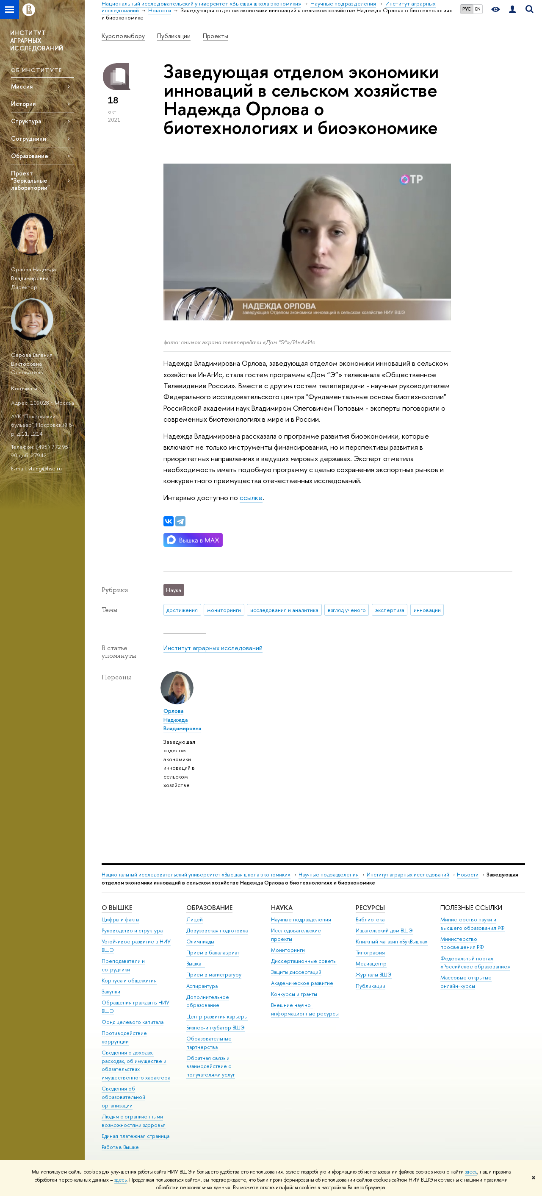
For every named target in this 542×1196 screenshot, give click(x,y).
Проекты (215, 36)
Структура (26, 121)
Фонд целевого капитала (132, 1022)
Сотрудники (28, 138)
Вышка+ (195, 963)
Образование (29, 156)
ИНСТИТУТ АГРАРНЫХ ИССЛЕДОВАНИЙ (36, 40)
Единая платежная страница (135, 1136)
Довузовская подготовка (217, 930)
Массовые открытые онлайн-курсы (466, 982)
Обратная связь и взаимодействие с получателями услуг (210, 1066)
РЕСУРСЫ (370, 907)
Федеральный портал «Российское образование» (475, 963)
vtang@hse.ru (45, 468)
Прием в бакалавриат (212, 952)
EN (478, 9)
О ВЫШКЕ (117, 907)
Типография (370, 952)
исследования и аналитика (284, 610)
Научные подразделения (329, 874)
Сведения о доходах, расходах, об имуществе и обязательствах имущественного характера (136, 1065)
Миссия (22, 86)
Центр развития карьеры (217, 1016)
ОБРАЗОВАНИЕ (209, 907)
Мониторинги (288, 950)
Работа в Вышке (120, 1147)
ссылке (251, 497)
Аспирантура (202, 986)
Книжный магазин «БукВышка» (392, 941)
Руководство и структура (132, 930)
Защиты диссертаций (296, 972)
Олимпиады (200, 941)
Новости (467, 874)
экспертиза (389, 610)
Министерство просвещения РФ (462, 943)
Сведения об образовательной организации (123, 1097)
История (23, 104)
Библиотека (370, 919)
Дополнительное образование (207, 1001)
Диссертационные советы (304, 961)
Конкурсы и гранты (294, 994)
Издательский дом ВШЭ (384, 930)
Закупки (111, 991)
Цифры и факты (120, 919)
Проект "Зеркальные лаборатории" (30, 180)
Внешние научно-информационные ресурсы (305, 1009)
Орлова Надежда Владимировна (33, 273)
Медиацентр (371, 963)
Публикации (174, 36)
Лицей (194, 919)
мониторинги (224, 610)
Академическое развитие (302, 983)
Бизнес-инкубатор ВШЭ (215, 1027)
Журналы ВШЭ (374, 974)
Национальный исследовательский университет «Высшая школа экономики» (196, 874)
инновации (427, 610)
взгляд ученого (347, 610)
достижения (182, 610)
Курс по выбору (123, 36)
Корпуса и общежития (129, 980)
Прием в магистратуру (213, 974)
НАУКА (282, 907)
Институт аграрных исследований (213, 647)
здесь (471, 1171)
